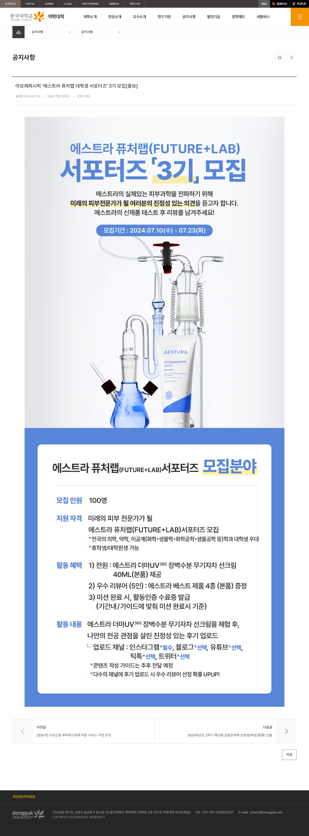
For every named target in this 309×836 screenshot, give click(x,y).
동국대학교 (10, 3)
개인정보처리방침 (23, 797)
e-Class (67, 3)
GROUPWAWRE (90, 3)
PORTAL (30, 3)
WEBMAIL (114, 3)
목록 (289, 755)
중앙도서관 (135, 3)
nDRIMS (49, 3)
